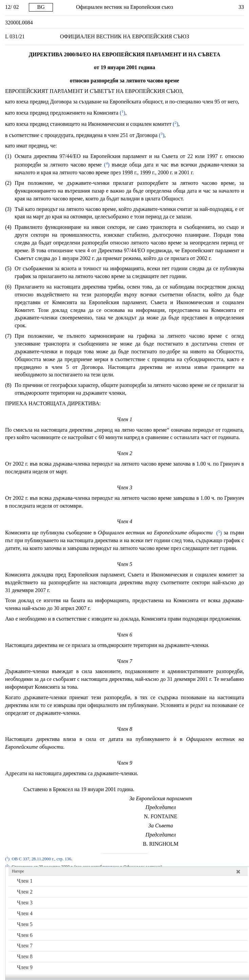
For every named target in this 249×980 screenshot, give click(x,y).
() (121, 113)
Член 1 (25, 881)
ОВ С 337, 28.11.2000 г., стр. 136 (41, 859)
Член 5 (25, 924)
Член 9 (25, 967)
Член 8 (25, 956)
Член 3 (25, 902)
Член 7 (25, 945)
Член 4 (25, 913)
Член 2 (25, 892)
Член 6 (25, 935)
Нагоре (18, 871)
